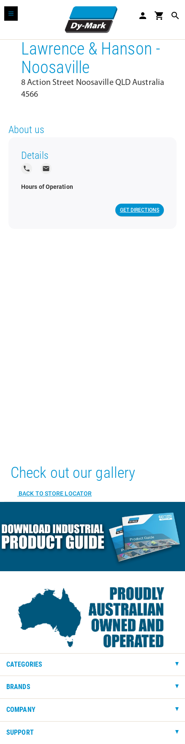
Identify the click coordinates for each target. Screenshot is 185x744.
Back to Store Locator (54, 493)
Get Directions (139, 210)
